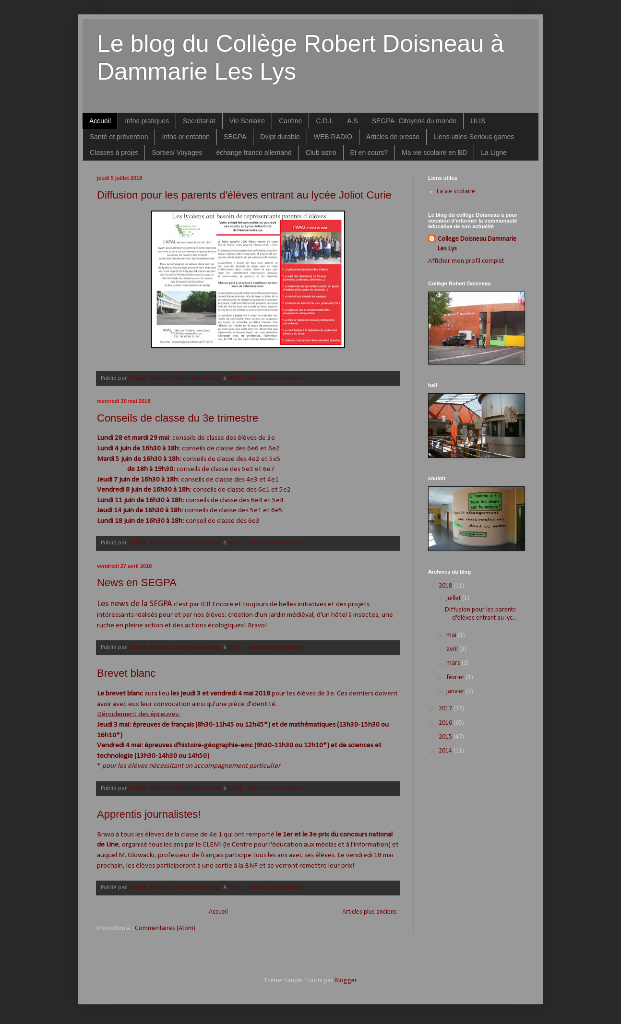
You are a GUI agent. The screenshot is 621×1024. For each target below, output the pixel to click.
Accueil (100, 121)
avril (452, 649)
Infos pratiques (147, 121)
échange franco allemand (253, 152)
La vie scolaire (456, 191)
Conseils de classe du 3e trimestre (177, 418)
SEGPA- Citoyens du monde (414, 121)
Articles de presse (392, 137)
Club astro (321, 152)
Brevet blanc (126, 673)
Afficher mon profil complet (466, 261)
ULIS (477, 121)
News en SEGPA (137, 583)
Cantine (290, 121)
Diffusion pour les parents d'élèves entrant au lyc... (481, 614)
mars (454, 663)
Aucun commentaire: (276, 378)
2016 (446, 723)
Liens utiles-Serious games (473, 137)
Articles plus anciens (369, 912)
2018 (446, 585)
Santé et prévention (119, 137)
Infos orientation (186, 137)
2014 (446, 750)
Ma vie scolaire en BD (434, 152)
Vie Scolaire (247, 121)
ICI (204, 604)
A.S (352, 121)
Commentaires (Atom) (165, 928)
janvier (456, 691)
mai (452, 635)
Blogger (345, 980)
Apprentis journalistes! (149, 814)
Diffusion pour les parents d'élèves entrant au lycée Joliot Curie (244, 195)
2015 (446, 737)
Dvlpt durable (280, 137)
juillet (454, 598)
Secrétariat (199, 121)
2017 (446, 708)
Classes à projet (114, 152)
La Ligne (494, 152)
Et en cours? (369, 152)
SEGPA (235, 137)
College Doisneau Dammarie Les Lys (477, 243)
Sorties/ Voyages (177, 152)
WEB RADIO (333, 137)
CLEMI (212, 844)
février (456, 677)
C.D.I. (324, 121)
